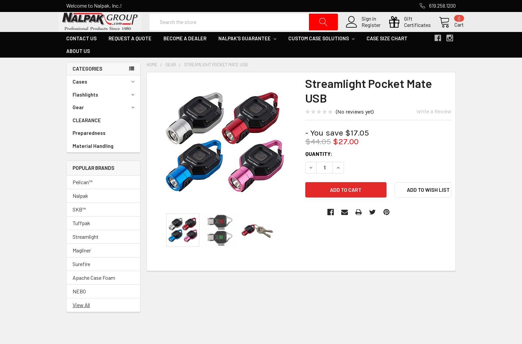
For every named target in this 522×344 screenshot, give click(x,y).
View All (81, 321)
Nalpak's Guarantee (247, 54)
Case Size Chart (387, 54)
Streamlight (86, 252)
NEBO (79, 307)
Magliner (82, 266)
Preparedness (89, 149)
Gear (103, 123)
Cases (103, 98)
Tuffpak (81, 239)
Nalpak (80, 211)
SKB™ (79, 225)
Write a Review (433, 127)
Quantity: (318, 170)
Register (363, 33)
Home (151, 80)
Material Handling (93, 162)
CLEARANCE (87, 136)
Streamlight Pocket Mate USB (216, 80)
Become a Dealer (184, 54)
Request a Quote (130, 54)
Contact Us (81, 54)
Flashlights (103, 111)
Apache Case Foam (94, 293)
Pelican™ (83, 198)
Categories (87, 85)
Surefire (81, 280)
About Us (78, 67)
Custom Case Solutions (321, 54)
